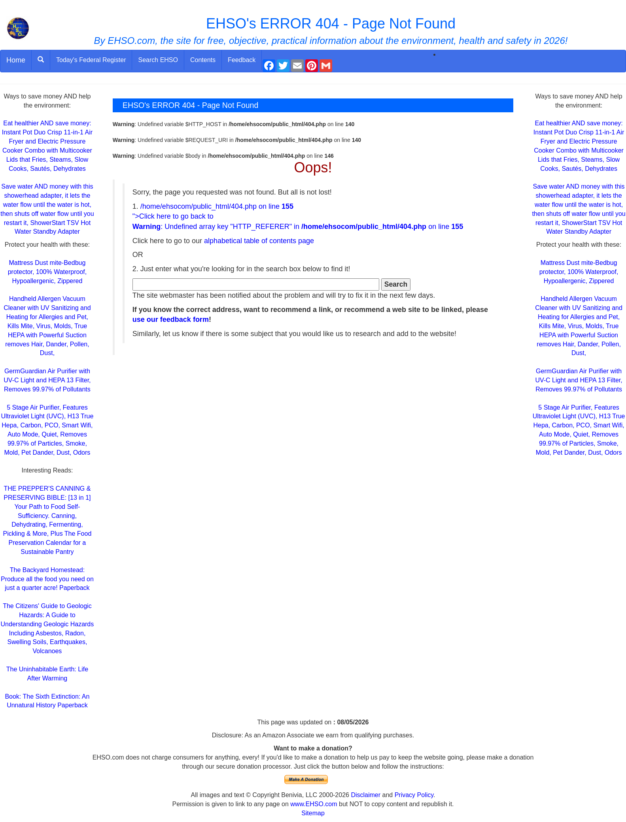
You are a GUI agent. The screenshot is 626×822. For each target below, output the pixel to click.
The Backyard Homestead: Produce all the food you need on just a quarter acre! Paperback (47, 579)
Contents (203, 60)
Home (15, 60)
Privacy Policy (414, 795)
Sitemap (313, 813)
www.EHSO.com (313, 804)
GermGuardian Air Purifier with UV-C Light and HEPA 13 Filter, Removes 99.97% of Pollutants (47, 380)
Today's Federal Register (91, 60)
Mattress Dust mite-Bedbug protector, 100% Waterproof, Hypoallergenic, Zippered (47, 271)
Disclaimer (365, 795)
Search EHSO (158, 60)
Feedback (241, 60)
